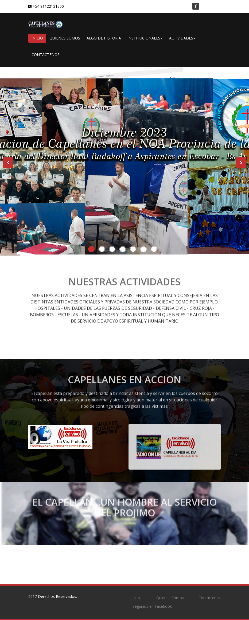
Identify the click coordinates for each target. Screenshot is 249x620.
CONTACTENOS (46, 54)
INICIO (37, 38)
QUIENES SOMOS (64, 38)
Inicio (137, 597)
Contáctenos (210, 597)
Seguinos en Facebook (152, 606)
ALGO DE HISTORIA (104, 38)
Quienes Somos (170, 597)
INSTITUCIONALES (145, 38)
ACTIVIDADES (182, 38)
